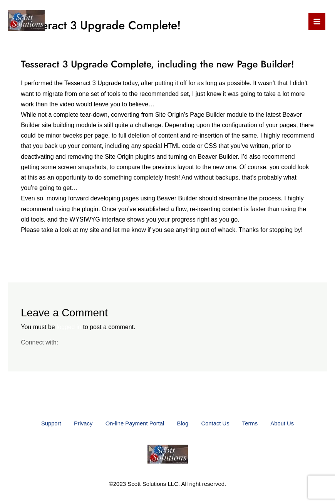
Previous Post (32, 264)
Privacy (77, 423)
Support (42, 423)
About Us (291, 423)
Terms (256, 423)
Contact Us (218, 423)
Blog (183, 423)
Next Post (308, 264)
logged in (69, 327)
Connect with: (39, 342)
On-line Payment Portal (132, 423)
